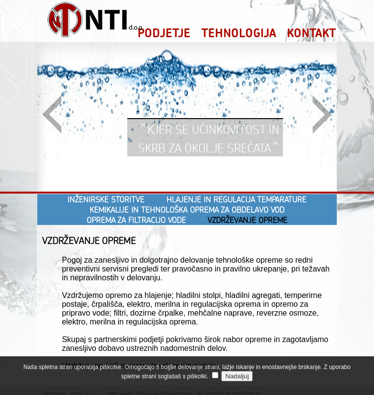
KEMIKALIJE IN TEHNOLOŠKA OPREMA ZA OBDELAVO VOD (187, 209)
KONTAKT (311, 32)
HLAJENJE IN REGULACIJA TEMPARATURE (236, 199)
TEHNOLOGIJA (238, 32)
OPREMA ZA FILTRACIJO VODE (136, 220)
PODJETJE (164, 32)
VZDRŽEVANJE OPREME (247, 220)
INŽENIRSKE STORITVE (106, 199)
